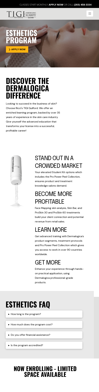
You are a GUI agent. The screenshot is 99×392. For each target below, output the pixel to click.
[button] (89, 14)
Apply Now (56, 4)
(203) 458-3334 (82, 4)
